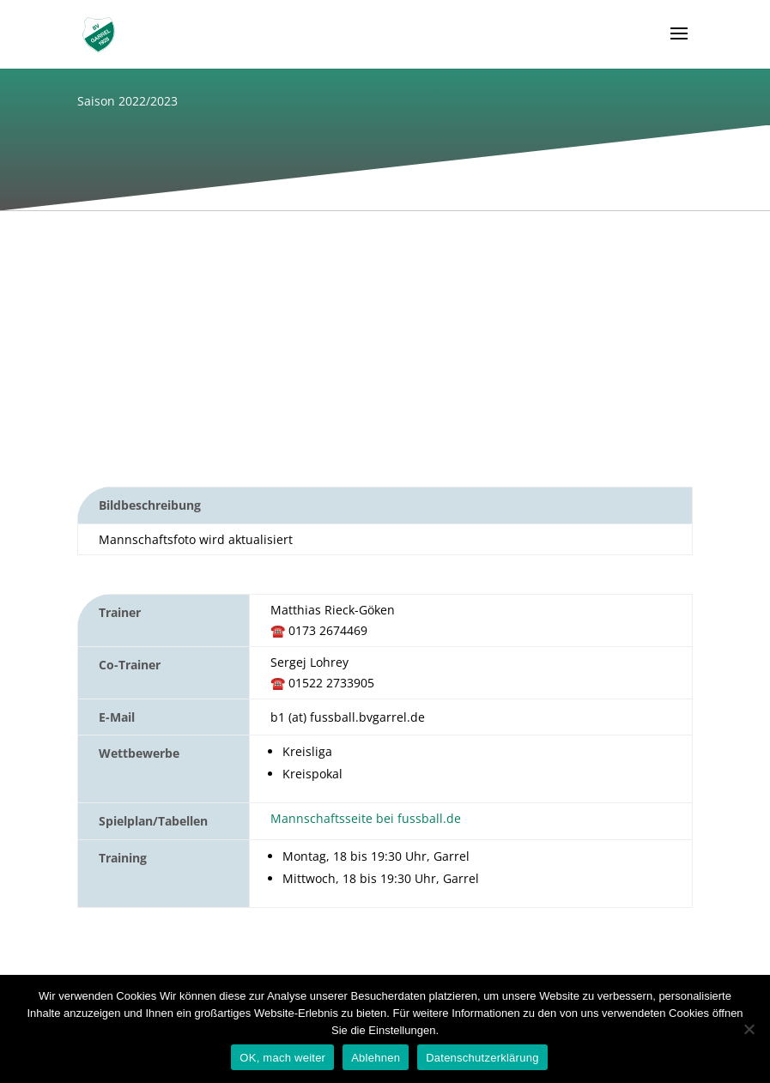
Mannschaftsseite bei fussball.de (365, 818)
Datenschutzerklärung (482, 1057)
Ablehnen (375, 1057)
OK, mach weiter (282, 1057)
